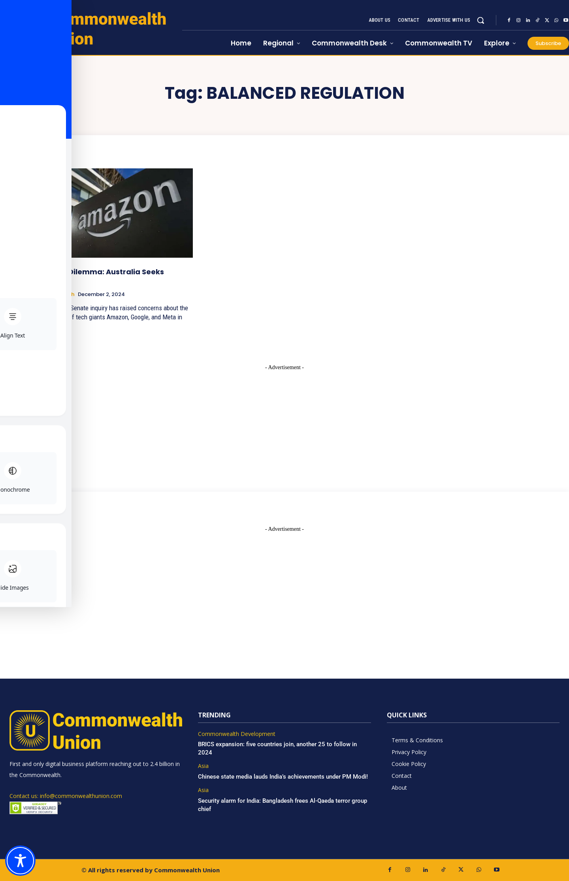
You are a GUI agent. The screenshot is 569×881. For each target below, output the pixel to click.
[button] (480, 20)
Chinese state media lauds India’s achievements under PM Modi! (283, 776)
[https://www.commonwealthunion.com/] (91, 28)
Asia (203, 766)
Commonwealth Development (236, 734)
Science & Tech (54, 294)
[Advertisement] (284, 421)
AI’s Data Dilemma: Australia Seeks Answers (98, 276)
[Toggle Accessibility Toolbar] (20, 860)
